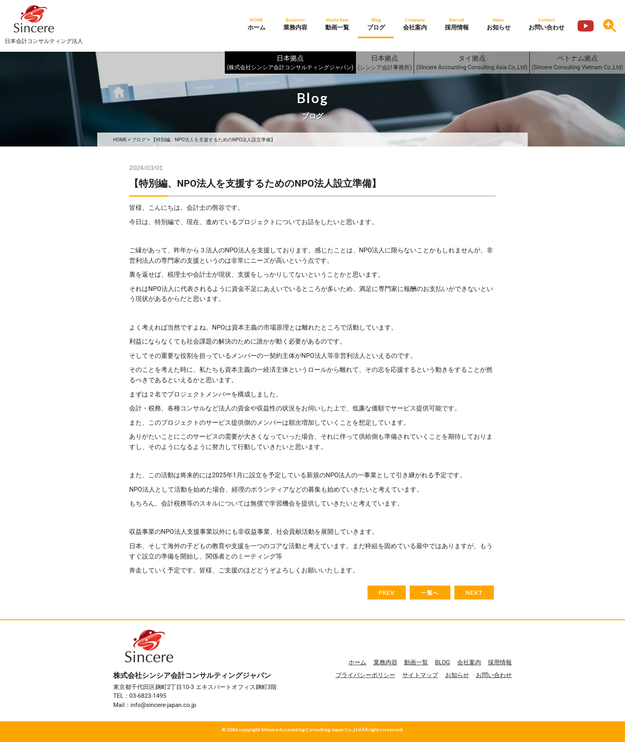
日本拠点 (290, 63)
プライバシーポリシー (365, 675)
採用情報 (500, 662)
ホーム (357, 662)
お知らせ (457, 675)
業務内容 (385, 662)
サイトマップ (420, 675)
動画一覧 (416, 662)
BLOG (442, 662)
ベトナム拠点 (577, 63)
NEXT (474, 592)
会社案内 (469, 662)
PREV (387, 592)
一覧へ (430, 592)
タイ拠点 (471, 63)
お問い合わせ (494, 675)
